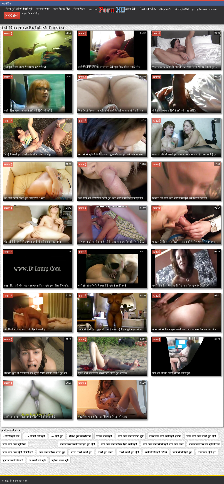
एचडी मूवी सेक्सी (105, 452)
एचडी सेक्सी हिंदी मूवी (183, 452)
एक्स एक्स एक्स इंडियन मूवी (131, 436)
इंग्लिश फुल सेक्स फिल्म (80, 436)
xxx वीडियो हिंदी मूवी (35, 436)
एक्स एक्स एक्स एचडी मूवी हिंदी (201, 436)
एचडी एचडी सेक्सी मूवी (81, 452)
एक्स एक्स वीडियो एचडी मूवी (52, 452)
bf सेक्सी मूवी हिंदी (11, 436)
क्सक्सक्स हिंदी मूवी (207, 452)
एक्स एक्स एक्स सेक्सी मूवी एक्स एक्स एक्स (163, 444)
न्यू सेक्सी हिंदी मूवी (37, 460)
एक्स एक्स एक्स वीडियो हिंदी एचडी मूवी (119, 444)
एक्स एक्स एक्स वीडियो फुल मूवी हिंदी (77, 444)
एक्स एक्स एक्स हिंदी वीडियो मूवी (18, 452)
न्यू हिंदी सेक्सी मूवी (60, 460)
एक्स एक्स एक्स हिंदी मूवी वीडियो (204, 444)
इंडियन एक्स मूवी (104, 436)
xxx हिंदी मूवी (57, 436)
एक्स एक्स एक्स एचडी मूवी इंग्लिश (165, 436)
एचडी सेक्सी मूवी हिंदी (129, 452)
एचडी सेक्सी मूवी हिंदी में (156, 452)
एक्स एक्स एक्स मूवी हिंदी (14, 444)
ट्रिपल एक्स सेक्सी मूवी (13, 460)
